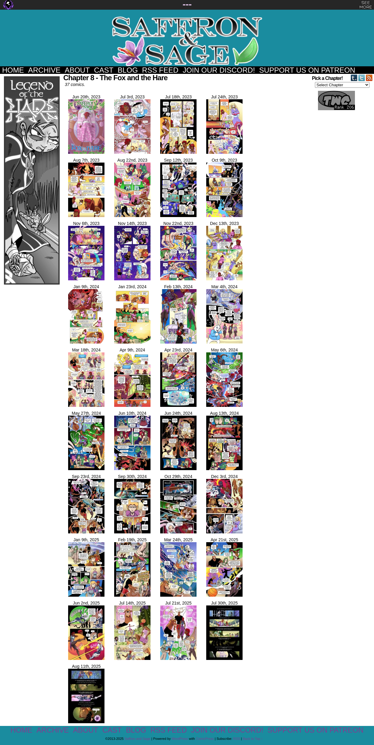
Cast (103, 70)
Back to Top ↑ (253, 738)
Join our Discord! (219, 70)
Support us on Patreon (307, 70)
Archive (44, 70)
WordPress (180, 738)
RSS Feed (160, 70)
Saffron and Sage (187, 41)
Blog (127, 70)
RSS (236, 738)
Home (13, 70)
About (77, 70)
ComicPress (205, 738)
